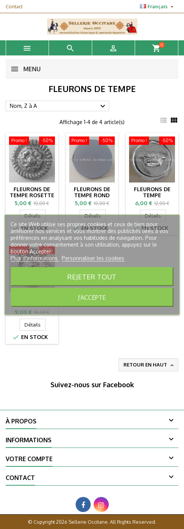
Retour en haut (149, 365)
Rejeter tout (91, 276)
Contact (14, 6)
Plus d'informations (35, 258)
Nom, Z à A (58, 106)
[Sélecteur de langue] (157, 6)
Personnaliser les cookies (93, 258)
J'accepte (92, 297)
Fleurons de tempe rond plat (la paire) (91, 195)
